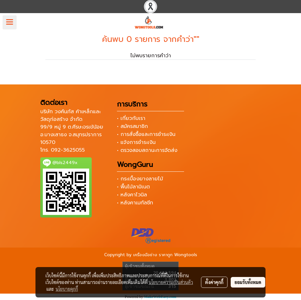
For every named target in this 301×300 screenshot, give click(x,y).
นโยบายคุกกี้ (67, 289)
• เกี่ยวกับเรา (131, 118)
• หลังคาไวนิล (132, 195)
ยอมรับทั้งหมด (248, 282)
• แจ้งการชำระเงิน (136, 142)
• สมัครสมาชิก (132, 126)
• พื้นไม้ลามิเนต (133, 187)
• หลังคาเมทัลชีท (135, 203)
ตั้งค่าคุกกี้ (214, 282)
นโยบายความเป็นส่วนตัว (171, 282)
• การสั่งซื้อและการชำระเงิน (146, 134)
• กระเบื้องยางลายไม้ (140, 179)
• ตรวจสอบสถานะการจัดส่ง (147, 150)
